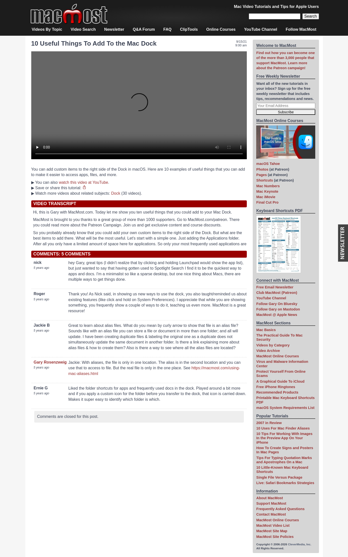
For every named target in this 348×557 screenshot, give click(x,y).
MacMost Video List (272, 525)
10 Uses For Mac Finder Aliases (283, 428)
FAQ (167, 29)
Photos (262, 169)
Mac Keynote (267, 191)
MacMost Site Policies (274, 537)
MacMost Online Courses (277, 356)
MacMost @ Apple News (276, 315)
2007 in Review (269, 423)
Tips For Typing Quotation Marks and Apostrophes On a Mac (284, 460)
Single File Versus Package (279, 477)
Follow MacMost (301, 29)
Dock (115, 193)
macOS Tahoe (268, 164)
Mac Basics (266, 330)
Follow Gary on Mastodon (278, 309)
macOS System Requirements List (285, 408)
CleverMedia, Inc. (299, 544)
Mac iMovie (265, 197)
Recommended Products (277, 392)
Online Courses (221, 29)
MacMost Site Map (271, 531)
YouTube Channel (260, 29)
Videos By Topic (47, 29)
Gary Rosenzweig (50, 362)
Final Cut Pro (267, 202)
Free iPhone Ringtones (275, 387)
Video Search (83, 29)
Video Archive (268, 351)
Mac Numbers (268, 186)
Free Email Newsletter (274, 287)
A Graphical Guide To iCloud (280, 381)
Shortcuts (264, 180)
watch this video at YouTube (83, 182)
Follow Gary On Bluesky (276, 304)
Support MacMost (271, 503)
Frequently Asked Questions (280, 509)
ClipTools (189, 29)
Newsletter (114, 29)
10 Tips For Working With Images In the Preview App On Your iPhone (284, 438)
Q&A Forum (144, 29)
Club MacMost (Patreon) (276, 293)
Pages (261, 175)
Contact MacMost (271, 514)
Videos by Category (272, 345)
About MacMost (269, 498)
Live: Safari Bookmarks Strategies (285, 483)
